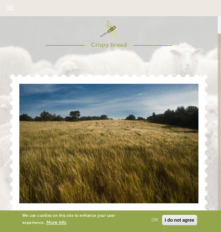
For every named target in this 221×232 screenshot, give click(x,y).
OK (154, 220)
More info (56, 223)
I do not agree (180, 220)
